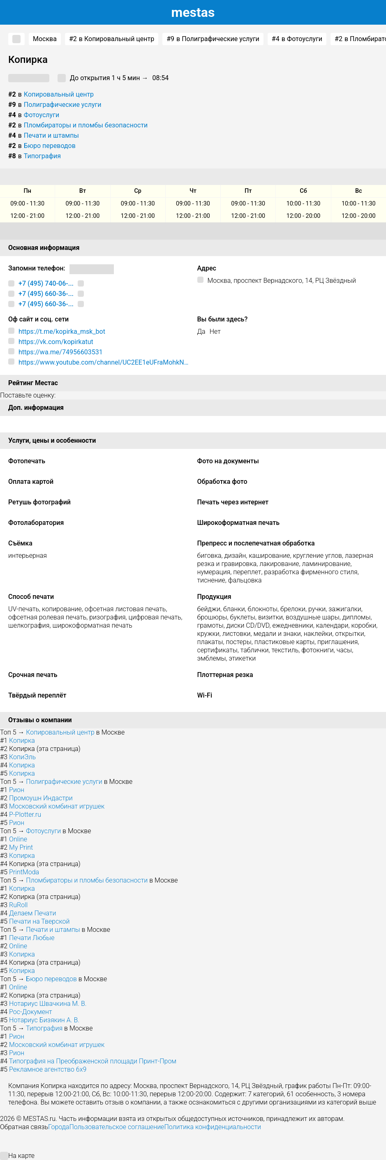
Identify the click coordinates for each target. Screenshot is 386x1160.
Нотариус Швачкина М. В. (47, 1003)
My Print (21, 847)
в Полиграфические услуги (212, 39)
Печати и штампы (51, 135)
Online (18, 839)
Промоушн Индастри (41, 798)
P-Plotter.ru (25, 814)
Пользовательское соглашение (116, 1127)
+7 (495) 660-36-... (46, 294)
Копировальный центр (59, 94)
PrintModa (24, 872)
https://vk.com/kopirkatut (55, 342)
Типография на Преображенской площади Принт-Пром (92, 1061)
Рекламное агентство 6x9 (47, 1069)
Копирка (22, 740)
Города (58, 1127)
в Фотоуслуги (297, 39)
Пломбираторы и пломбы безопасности (86, 125)
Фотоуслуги (41, 115)
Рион (16, 790)
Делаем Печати (32, 913)
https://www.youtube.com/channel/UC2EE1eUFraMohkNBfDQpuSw (103, 362)
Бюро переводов (50, 146)
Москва (45, 39)
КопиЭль (22, 757)
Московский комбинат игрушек (56, 806)
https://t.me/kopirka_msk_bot (61, 331)
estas (193, 12)
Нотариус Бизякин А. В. (44, 1020)
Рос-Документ (30, 1012)
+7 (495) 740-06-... (46, 283)
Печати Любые (31, 938)
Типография (42, 156)
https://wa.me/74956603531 (60, 352)
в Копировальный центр (111, 39)
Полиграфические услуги (63, 105)
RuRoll (18, 905)
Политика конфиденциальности (212, 1127)
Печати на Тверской (39, 921)
